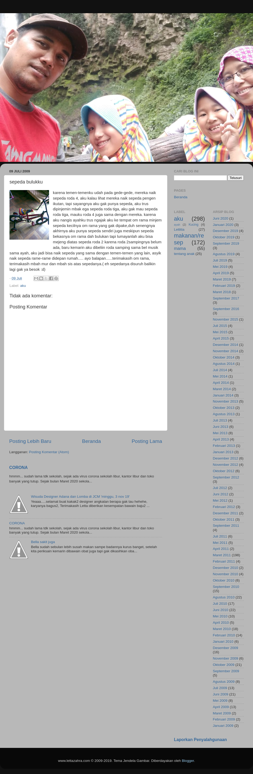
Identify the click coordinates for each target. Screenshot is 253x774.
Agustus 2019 (224, 254)
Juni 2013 (220, 427)
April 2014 (221, 383)
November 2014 (225, 351)
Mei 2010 (220, 616)
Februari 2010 (224, 635)
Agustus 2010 (224, 597)
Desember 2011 (225, 513)
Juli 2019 (220, 260)
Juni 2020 (220, 218)
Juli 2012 (220, 488)
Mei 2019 (220, 267)
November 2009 (225, 658)
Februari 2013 (224, 446)
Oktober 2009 (224, 665)
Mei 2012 (220, 500)
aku (23, 286)
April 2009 (221, 707)
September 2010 (226, 587)
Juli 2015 (220, 326)
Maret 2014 (222, 389)
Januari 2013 (223, 452)
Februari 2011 (224, 561)
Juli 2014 (220, 370)
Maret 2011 (222, 555)
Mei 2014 (220, 376)
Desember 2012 (225, 458)
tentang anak (184, 254)
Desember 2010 (225, 568)
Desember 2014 (225, 345)
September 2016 (226, 309)
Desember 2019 (225, 231)
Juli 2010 (220, 604)
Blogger (188, 761)
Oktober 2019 (224, 237)
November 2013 (225, 401)
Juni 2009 (220, 694)
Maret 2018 (222, 292)
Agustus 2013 (224, 414)
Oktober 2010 (224, 580)
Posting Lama (147, 441)
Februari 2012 (224, 507)
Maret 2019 (222, 279)
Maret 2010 (222, 629)
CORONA (18, 467)
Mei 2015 (220, 332)
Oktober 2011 (224, 519)
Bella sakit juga (43, 542)
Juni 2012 (220, 494)
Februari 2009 (224, 719)
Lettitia (179, 229)
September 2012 (226, 477)
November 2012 (225, 465)
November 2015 (225, 319)
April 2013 (221, 439)
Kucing (193, 224)
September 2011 (226, 526)
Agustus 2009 (224, 682)
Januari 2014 (223, 395)
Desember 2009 (225, 648)
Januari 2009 (223, 726)
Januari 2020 (223, 225)
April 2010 (221, 623)
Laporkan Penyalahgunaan (200, 739)
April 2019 (221, 273)
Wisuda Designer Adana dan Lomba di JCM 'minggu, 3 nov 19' (80, 497)
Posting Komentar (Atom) (49, 452)
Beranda (91, 441)
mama (180, 248)
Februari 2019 (224, 286)
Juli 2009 (220, 688)
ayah (177, 224)
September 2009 (226, 671)
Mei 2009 (220, 701)
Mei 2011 (220, 543)
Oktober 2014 (224, 357)
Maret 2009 (222, 713)
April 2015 (221, 338)
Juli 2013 (220, 420)
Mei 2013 (220, 433)
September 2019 (226, 243)
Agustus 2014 (224, 364)
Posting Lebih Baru (30, 441)
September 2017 (226, 298)
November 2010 (225, 574)
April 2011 (221, 549)
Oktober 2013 (224, 408)
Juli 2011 (220, 536)
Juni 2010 (220, 610)
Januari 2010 (223, 642)
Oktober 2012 (224, 471)
